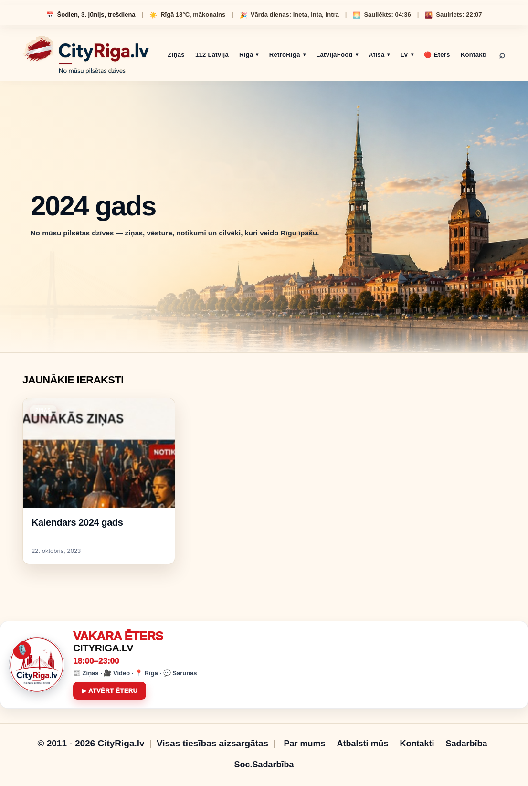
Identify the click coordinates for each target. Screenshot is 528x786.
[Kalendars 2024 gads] (99, 453)
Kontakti (474, 54)
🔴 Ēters (437, 54)
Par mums (304, 743)
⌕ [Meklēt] (502, 55)
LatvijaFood (334, 54)
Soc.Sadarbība (264, 764)
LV (404, 54)
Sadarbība (466, 743)
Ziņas (176, 54)
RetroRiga (284, 54)
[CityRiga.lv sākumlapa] (85, 55)
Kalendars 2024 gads (77, 522)
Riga (246, 54)
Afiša (376, 54)
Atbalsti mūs (362, 743)
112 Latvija (212, 54)
